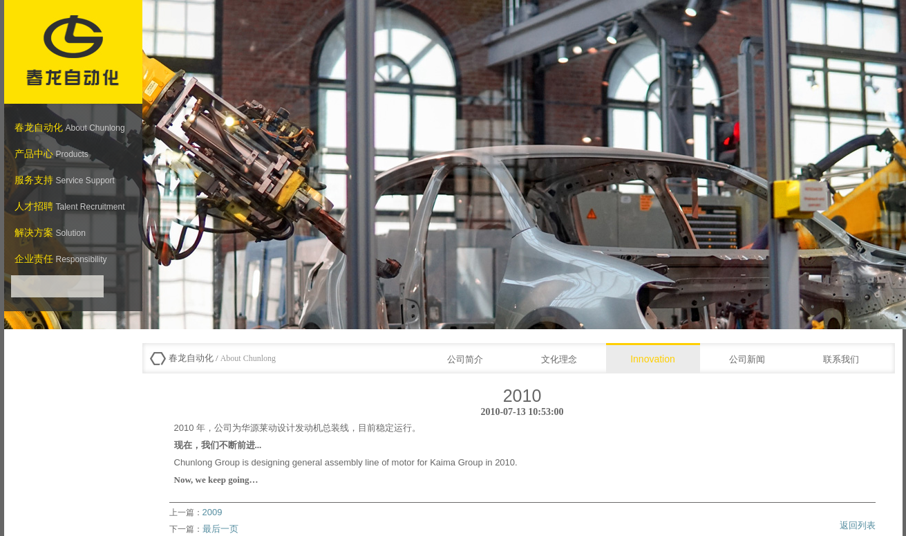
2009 (212, 512)
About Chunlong (247, 358)
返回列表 (858, 525)
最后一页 (220, 529)
